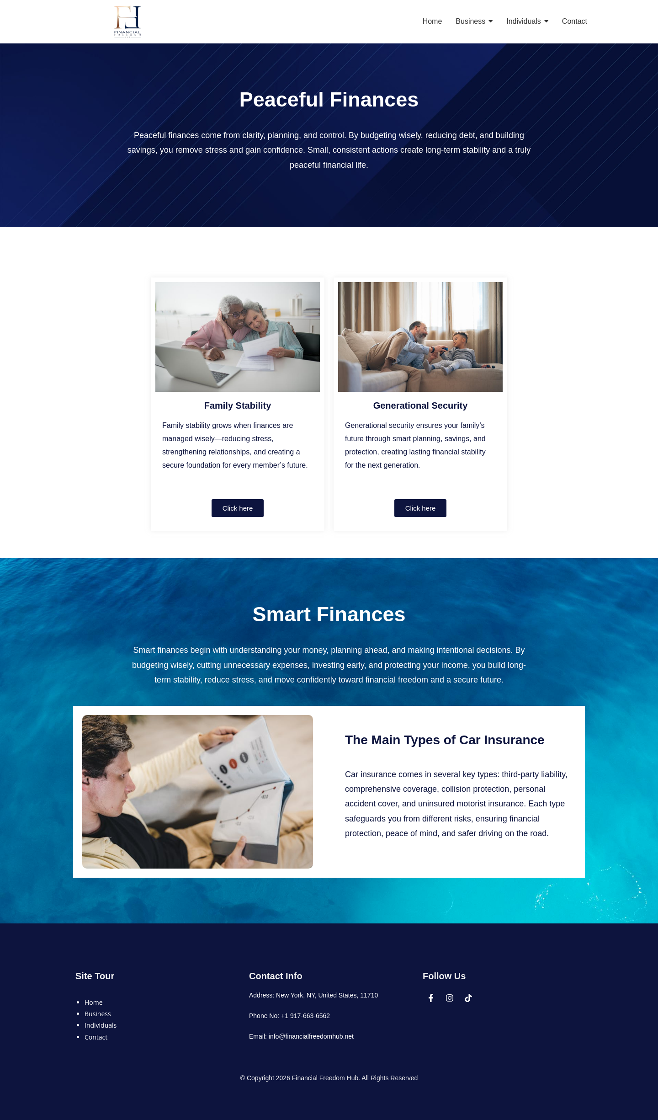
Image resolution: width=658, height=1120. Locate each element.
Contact (96, 1037)
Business (98, 1013)
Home (94, 1002)
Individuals (101, 1025)
